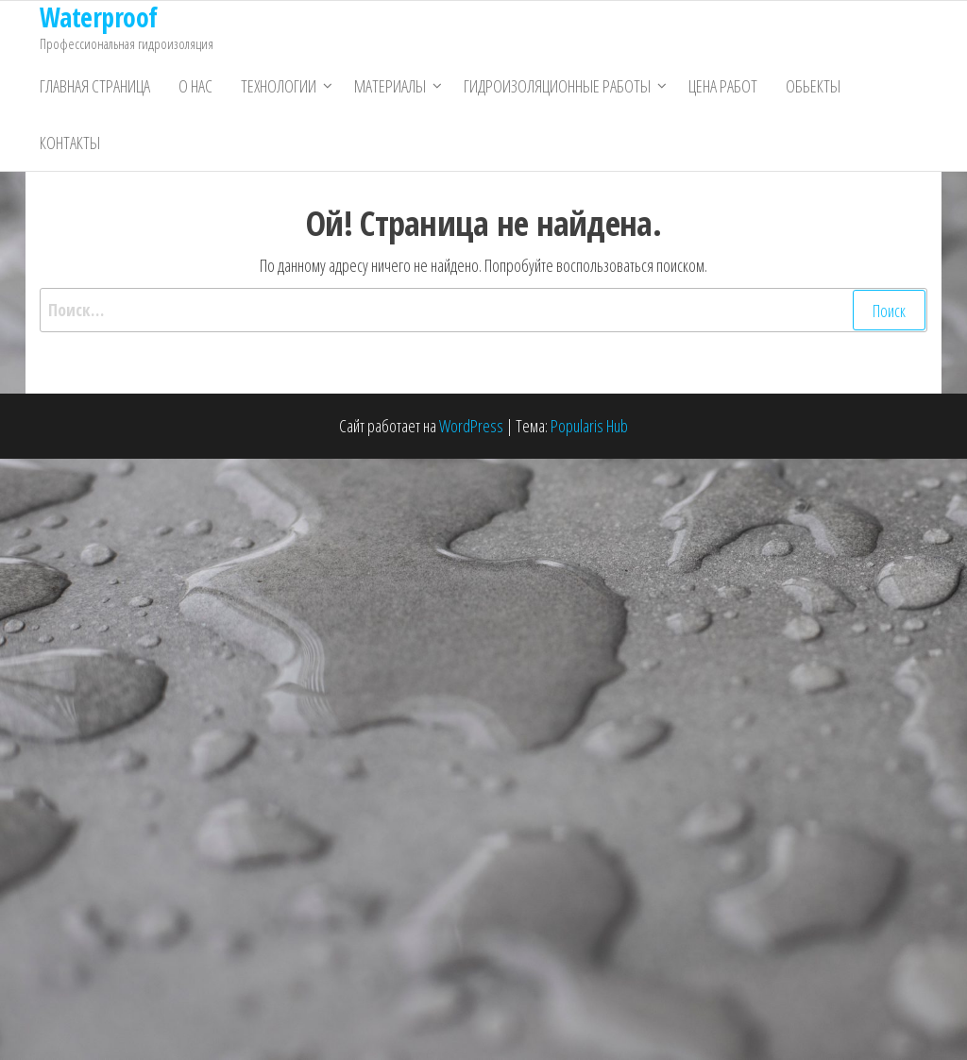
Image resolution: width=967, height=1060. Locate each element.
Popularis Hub (589, 425)
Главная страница (95, 86)
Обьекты (813, 86)
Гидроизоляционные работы (557, 86)
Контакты (70, 142)
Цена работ (722, 86)
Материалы (390, 86)
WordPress (471, 425)
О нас (195, 86)
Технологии (278, 86)
